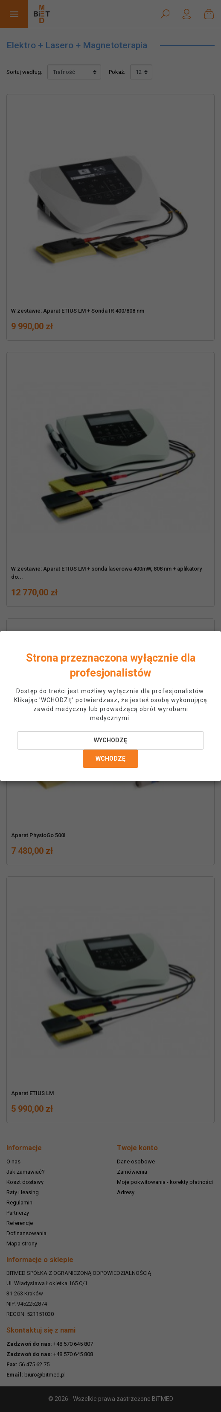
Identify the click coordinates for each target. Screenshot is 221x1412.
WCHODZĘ (110, 758)
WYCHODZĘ (110, 740)
